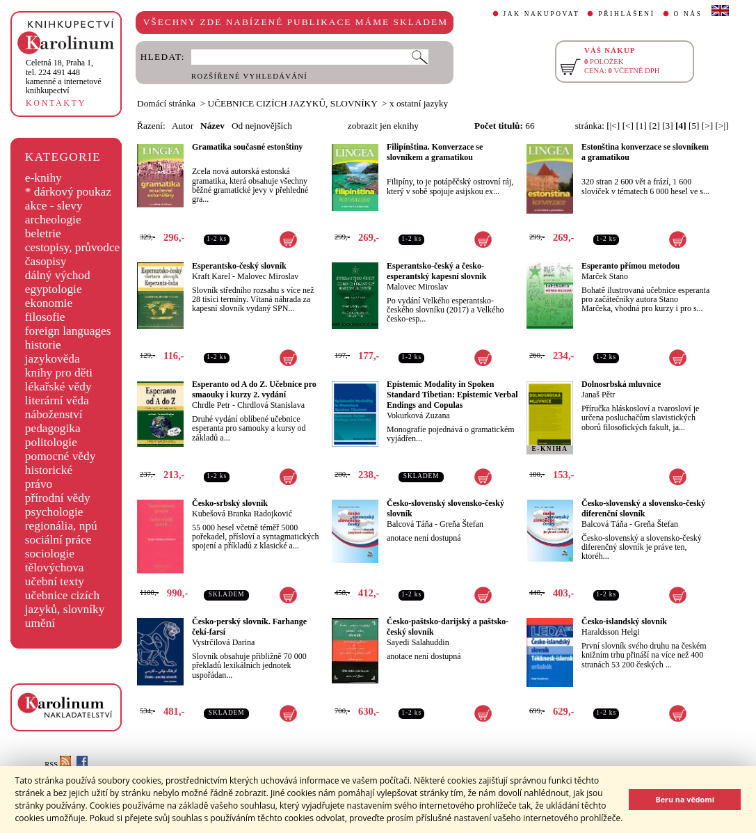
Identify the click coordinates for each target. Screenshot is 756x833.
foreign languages (68, 331)
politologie (51, 442)
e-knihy (43, 177)
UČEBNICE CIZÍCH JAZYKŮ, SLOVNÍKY (293, 103)
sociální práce (58, 539)
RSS (58, 764)
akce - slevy (54, 205)
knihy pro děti (59, 372)
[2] (654, 125)
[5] (694, 125)
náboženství (54, 414)
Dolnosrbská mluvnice (621, 384)
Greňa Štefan (461, 524)
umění (40, 623)
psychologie (54, 511)
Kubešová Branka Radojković (242, 513)
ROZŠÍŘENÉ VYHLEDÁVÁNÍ (249, 76)
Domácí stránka (166, 103)
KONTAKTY (56, 103)
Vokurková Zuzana (418, 415)
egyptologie (53, 289)
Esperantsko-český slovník (239, 266)
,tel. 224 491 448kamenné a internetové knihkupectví (64, 76)
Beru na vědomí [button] (684, 799)
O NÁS (688, 13)
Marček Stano (604, 276)
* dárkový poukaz (68, 191)
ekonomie (48, 303)
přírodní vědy (57, 498)
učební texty (54, 581)
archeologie (53, 219)
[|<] (613, 125)
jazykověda (52, 358)
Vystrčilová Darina (223, 642)
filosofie (45, 317)
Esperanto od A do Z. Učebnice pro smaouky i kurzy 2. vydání (254, 389)
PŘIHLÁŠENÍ (626, 13)
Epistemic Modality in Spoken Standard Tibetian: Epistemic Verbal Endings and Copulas (452, 394)
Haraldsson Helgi (610, 632)
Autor (182, 125)
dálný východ (57, 275)
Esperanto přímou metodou (630, 266)
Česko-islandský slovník (624, 621)
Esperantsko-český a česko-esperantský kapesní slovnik (436, 271)
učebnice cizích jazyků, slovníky (65, 602)
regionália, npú (61, 525)
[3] (667, 125)
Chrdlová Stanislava (271, 405)
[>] (707, 125)
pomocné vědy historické (60, 463)
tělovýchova (54, 567)
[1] (641, 125)
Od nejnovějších (262, 125)
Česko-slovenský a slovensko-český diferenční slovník (643, 508)
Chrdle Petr (211, 405)
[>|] (722, 125)
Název (212, 125)
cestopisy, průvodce (72, 247)
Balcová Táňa (410, 524)
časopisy (46, 261)
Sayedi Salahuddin (418, 642)
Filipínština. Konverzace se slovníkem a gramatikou (435, 152)
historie (43, 344)
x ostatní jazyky (418, 103)
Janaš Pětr (598, 394)
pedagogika (53, 428)
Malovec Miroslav (267, 276)
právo (38, 484)
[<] (628, 125)
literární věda (57, 400)
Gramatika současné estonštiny (247, 147)
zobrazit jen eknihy (383, 125)
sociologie (49, 553)
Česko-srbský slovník (230, 503)
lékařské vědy (58, 386)
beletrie (43, 233)
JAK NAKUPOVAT (542, 13)
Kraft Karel (211, 276)
